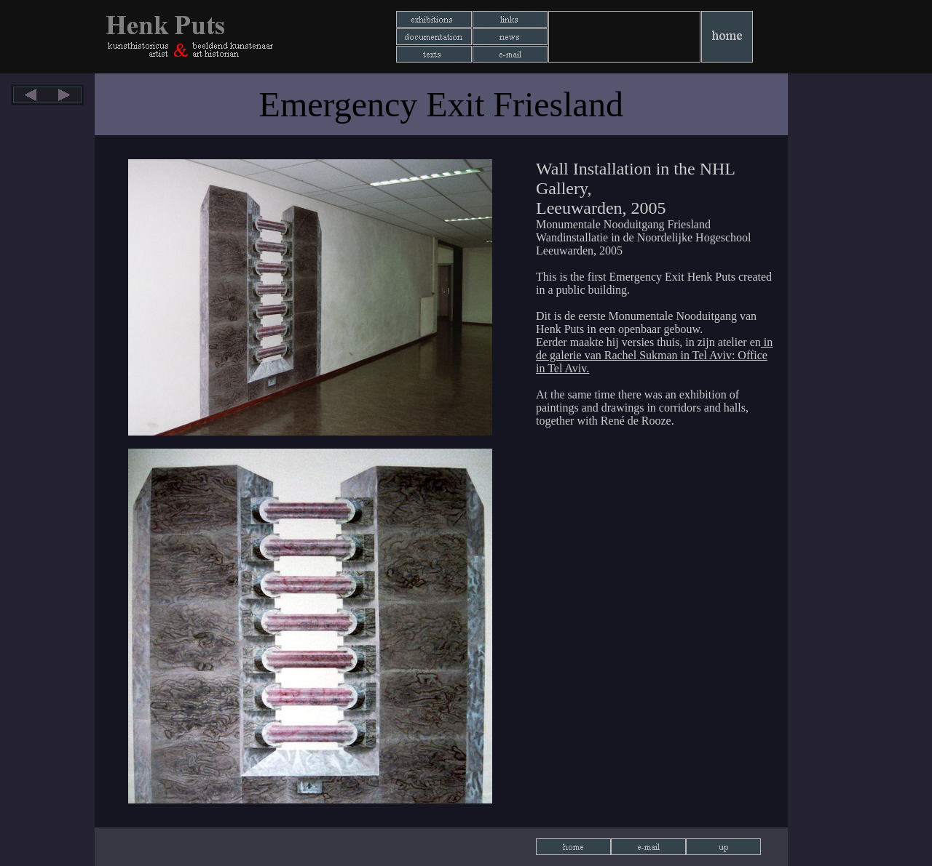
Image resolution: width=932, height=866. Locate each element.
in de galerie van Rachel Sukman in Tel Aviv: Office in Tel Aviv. (654, 355)
